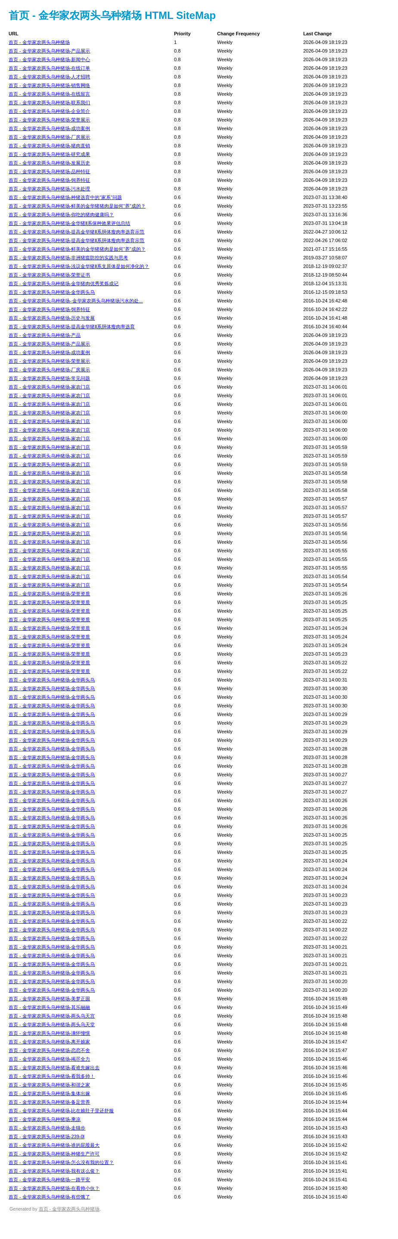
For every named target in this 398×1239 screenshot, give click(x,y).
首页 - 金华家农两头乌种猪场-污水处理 (49, 188)
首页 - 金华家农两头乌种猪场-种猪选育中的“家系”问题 (65, 197)
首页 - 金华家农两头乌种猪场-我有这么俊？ (54, 1171)
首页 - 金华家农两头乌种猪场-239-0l (46, 1136)
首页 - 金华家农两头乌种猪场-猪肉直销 (49, 145)
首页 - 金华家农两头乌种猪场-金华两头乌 (52, 292)
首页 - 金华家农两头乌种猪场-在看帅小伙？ (54, 1188)
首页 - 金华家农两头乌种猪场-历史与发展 (52, 318)
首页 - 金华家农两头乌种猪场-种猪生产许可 (54, 1153)
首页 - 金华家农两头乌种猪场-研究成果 (49, 154)
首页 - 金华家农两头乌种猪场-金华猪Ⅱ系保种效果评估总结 (69, 223)
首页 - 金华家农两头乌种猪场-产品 (45, 335)
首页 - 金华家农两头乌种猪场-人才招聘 (49, 76)
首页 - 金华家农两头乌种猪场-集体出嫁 (49, 1093)
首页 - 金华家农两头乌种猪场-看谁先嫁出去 (54, 1067)
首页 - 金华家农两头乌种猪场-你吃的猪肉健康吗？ (61, 214)
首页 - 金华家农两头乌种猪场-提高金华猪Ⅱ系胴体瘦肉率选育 (72, 326)
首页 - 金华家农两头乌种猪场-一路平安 (49, 1179)
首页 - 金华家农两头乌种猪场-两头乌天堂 (52, 1024)
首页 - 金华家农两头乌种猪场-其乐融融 (49, 1007)
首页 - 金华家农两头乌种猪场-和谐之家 (49, 1084)
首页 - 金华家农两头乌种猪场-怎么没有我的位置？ (61, 1162)
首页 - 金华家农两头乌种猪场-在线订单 (49, 68)
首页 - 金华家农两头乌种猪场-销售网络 (49, 85)
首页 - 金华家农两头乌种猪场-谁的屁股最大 (54, 1145)
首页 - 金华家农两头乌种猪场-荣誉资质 (49, 593)
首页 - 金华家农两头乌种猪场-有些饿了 (49, 1196)
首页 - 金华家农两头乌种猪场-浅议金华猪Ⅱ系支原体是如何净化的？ (79, 266)
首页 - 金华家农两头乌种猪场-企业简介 (49, 111)
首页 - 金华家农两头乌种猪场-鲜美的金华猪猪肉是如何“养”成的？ (77, 206)
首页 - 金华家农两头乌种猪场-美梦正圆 (49, 998)
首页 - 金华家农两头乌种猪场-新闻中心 (49, 59)
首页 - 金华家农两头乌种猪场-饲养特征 (49, 180)
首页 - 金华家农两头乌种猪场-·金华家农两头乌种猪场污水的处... (76, 300)
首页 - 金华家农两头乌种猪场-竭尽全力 (49, 1059)
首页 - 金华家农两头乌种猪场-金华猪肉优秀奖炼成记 (63, 283)
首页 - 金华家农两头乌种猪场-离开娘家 (49, 1041)
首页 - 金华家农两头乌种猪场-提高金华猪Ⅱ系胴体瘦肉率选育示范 (76, 231)
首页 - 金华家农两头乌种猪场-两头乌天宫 (52, 1015)
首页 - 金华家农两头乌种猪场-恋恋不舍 (49, 1050)
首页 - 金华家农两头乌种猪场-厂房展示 (49, 137)
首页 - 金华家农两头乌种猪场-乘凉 (45, 1119)
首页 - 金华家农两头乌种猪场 (39, 42)
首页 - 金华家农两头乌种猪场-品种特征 (49, 171)
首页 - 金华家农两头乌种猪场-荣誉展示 (49, 119)
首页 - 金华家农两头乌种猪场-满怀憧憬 (49, 1033)
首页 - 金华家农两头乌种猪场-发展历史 (49, 162)
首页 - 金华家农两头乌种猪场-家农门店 (49, 386)
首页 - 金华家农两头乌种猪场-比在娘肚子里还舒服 (61, 1110)
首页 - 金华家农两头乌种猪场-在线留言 (49, 94)
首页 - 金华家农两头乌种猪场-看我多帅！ (52, 1076)
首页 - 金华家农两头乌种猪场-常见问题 (49, 378)
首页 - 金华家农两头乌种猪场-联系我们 (49, 102)
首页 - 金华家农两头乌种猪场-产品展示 (49, 50)
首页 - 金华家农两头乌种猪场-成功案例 (49, 128)
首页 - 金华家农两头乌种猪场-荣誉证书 (49, 274)
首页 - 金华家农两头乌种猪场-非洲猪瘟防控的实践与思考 (68, 257)
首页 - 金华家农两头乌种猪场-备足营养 (49, 1102)
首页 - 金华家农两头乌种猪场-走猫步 (47, 1127)
